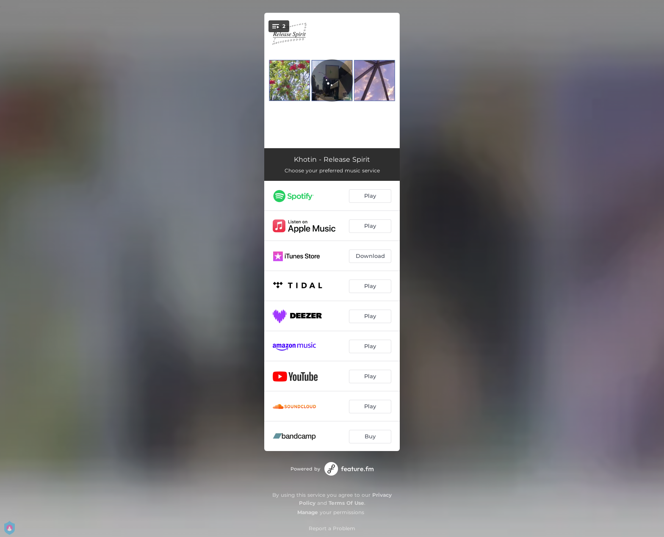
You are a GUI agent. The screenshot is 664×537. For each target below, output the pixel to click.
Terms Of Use (346, 503)
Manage (307, 512)
